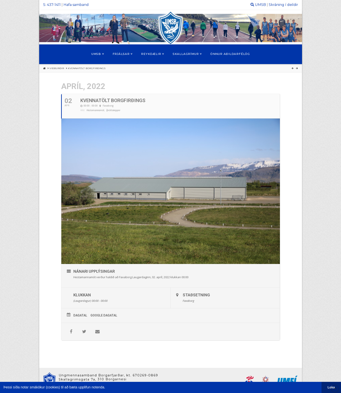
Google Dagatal (103, 315)
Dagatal (80, 315)
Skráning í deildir (283, 5)
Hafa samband (76, 5)
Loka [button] (331, 387)
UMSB (260, 5)
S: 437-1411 (52, 5)
